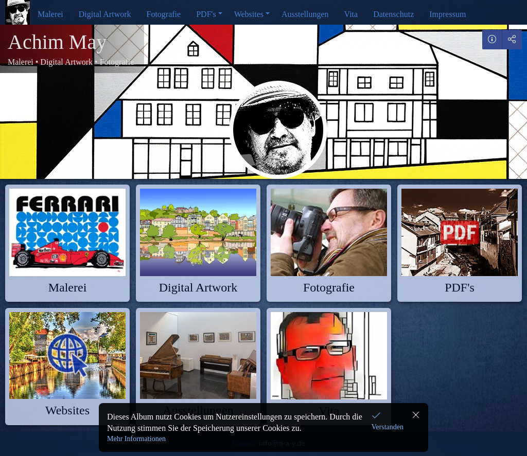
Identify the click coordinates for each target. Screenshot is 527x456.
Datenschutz (393, 14)
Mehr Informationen (136, 439)
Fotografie (164, 14)
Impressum (447, 14)
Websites (249, 14)
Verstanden (387, 427)
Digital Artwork (105, 14)
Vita (351, 14)
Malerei (50, 14)
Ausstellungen (305, 14)
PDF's (206, 14)
